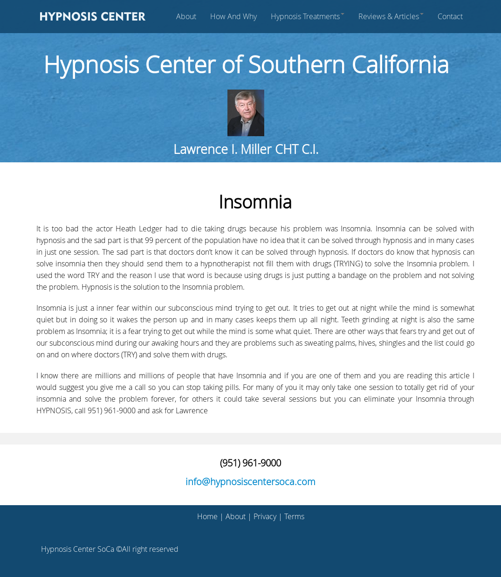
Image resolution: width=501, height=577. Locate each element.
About (186, 16)
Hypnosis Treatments (307, 16)
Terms (294, 516)
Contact (450, 16)
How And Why (233, 16)
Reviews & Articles (391, 16)
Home (207, 516)
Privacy (265, 516)
